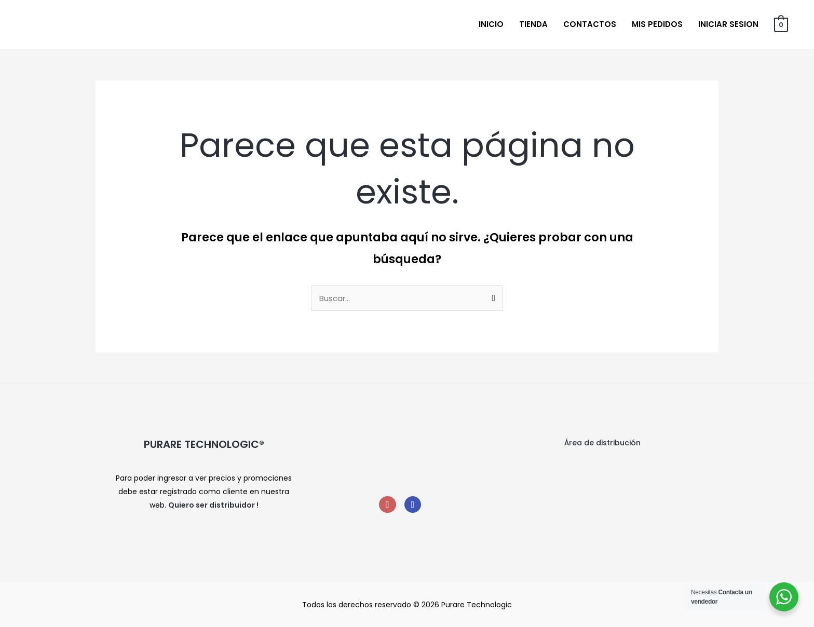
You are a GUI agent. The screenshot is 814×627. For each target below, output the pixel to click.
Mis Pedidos (657, 24)
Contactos (589, 24)
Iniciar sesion (728, 24)
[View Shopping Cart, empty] (781, 24)
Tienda (533, 24)
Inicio (491, 24)
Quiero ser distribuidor (211, 505)
